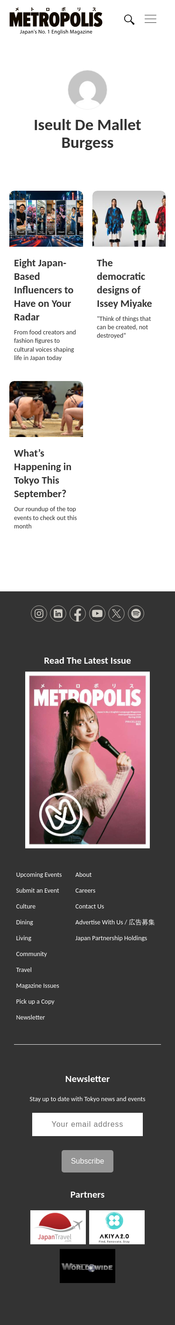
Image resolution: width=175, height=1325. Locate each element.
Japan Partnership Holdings (111, 938)
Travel (23, 970)
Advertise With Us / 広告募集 (115, 922)
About (84, 875)
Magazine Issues (37, 986)
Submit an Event (37, 891)
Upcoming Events (39, 875)
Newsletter (30, 1017)
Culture (25, 906)
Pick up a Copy (35, 1002)
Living (23, 938)
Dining (24, 922)
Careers (86, 891)
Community (31, 954)
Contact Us (90, 906)
